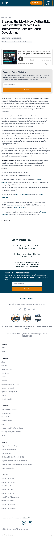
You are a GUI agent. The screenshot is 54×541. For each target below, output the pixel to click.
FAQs (3, 435)
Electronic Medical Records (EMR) (12, 457)
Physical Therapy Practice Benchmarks (14, 461)
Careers (4, 366)
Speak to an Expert (7, 388)
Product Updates (6, 421)
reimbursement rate (13, 205)
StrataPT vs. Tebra (7, 490)
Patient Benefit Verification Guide (12, 428)
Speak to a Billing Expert (9, 392)
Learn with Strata (6, 369)
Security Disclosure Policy (10, 384)
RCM (3, 352)
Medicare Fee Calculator (9, 409)
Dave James (6, 38)
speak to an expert (19, 207)
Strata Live (4, 424)
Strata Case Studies (7, 468)
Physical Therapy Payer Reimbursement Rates (16, 464)
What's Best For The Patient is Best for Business (16, 42)
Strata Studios (16, 38)
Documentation (6, 453)
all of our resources (22, 194)
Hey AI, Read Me (6, 399)
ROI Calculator (6, 413)
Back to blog (6, 220)
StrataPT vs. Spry (7, 486)
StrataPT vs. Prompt (8, 482)
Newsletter (5, 373)
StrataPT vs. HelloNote (8, 508)
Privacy (3, 377)
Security (4, 380)
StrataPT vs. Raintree (8, 504)
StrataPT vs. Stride (7, 493)
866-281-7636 (27, 336)
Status (3, 395)
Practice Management (8, 449)
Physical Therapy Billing (9, 446)
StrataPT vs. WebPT (8, 478)
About (3, 362)
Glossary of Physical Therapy (11, 432)
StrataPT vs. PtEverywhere (10, 497)
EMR (3, 348)
